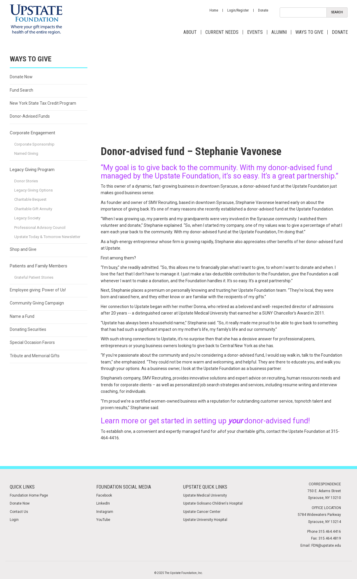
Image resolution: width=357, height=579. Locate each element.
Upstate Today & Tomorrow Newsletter (47, 237)
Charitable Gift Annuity (33, 209)
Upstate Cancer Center (201, 512)
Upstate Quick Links (205, 487)
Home (213, 10)
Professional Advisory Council (39, 227)
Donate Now (21, 76)
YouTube (103, 520)
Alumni (279, 32)
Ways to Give (309, 32)
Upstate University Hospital (205, 520)
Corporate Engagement (32, 132)
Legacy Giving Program (32, 169)
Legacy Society (27, 218)
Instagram (104, 512)
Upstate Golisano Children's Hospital (213, 503)
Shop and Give (23, 249)
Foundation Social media (123, 487)
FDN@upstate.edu (326, 545)
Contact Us (19, 512)
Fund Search (21, 90)
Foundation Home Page (29, 495)
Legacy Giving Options (33, 190)
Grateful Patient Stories (33, 277)
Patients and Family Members (38, 266)
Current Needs (221, 32)
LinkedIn (103, 503)
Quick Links (22, 487)
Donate (263, 10)
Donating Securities (28, 329)
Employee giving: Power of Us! (38, 290)
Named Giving (26, 153)
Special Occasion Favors (32, 342)
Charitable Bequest (30, 199)
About (190, 32)
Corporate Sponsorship (34, 144)
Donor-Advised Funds (30, 116)
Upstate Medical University (205, 495)
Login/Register (238, 10)
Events (255, 32)
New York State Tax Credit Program (43, 103)
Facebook (104, 495)
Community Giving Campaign (37, 303)
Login (14, 520)
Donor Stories (26, 181)
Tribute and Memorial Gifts (35, 355)
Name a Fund (22, 316)
